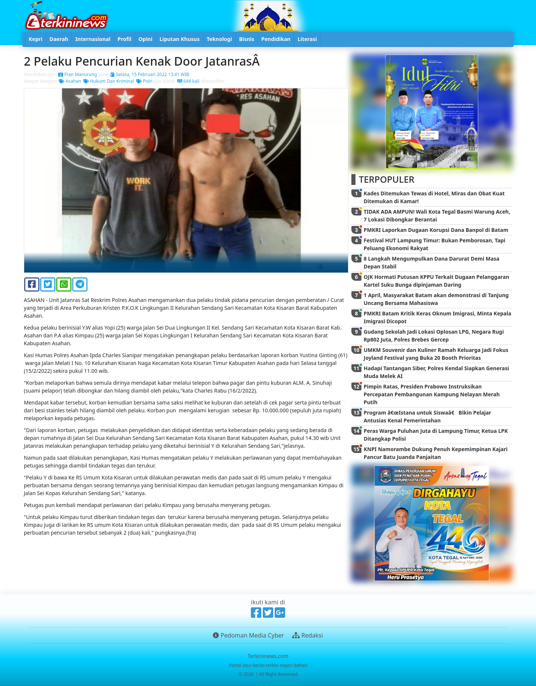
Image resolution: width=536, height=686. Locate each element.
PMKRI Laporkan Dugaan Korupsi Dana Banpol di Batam (436, 229)
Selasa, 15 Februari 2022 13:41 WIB (150, 74)
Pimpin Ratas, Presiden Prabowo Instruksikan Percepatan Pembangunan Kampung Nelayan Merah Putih (432, 394)
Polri (144, 81)
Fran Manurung (77, 74)
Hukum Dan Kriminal (108, 81)
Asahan (70, 81)
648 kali (188, 81)
